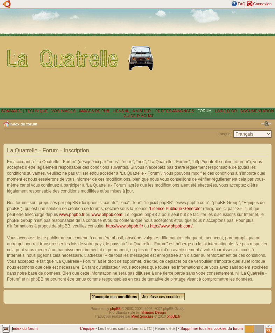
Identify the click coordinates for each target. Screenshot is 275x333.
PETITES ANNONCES (174, 111)
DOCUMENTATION (257, 111)
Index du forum (23, 124)
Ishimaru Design (153, 312)
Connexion (262, 4)
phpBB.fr (174, 316)
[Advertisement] (216, 58)
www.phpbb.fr (72, 214)
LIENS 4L (121, 111)
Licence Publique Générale (175, 208)
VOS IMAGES (63, 111)
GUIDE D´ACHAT (139, 116)
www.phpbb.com (107, 214)
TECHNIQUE (36, 111)
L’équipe (87, 328)
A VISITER (141, 111)
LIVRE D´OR (226, 111)
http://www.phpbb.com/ (171, 226)
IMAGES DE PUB (94, 111)
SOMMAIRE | (13, 111)
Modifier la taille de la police (266, 123)
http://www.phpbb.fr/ (124, 226)
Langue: (225, 134)
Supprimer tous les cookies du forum (211, 328)
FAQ (241, 4)
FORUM (204, 111)
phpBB (115, 309)
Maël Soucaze (142, 316)
